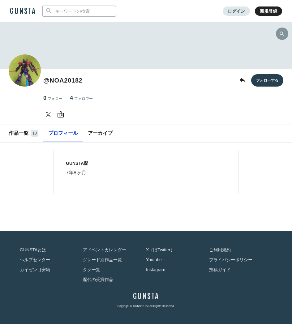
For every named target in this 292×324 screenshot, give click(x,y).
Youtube (154, 259)
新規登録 (268, 11)
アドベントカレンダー (104, 249)
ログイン (236, 11)
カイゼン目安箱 (35, 269)
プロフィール (63, 133)
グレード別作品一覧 (102, 259)
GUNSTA (23, 11)
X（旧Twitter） (160, 249)
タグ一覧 (91, 269)
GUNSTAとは (33, 249)
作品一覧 (23, 133)
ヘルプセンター (35, 259)
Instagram (155, 269)
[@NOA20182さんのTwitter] (49, 115)
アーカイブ (100, 133)
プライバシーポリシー (230, 259)
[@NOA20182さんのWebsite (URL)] (62, 115)
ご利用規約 (220, 249)
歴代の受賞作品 (98, 279)
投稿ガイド (220, 269)
